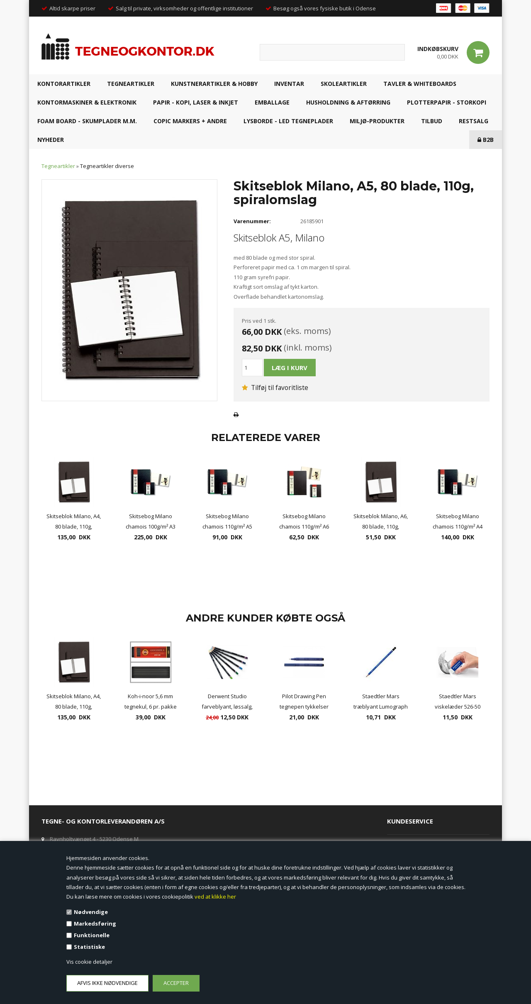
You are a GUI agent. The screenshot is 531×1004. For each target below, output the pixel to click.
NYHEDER (50, 140)
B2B (485, 140)
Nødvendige (91, 912)
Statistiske (89, 946)
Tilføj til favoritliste (275, 387)
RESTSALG (473, 121)
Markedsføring (95, 923)
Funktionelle (92, 935)
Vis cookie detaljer (89, 961)
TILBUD (431, 121)
